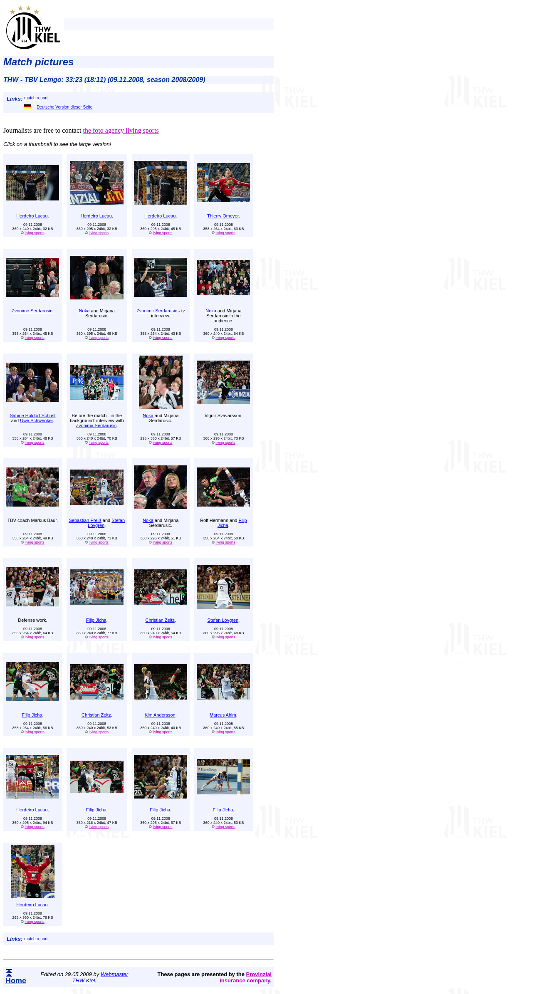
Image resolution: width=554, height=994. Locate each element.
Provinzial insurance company (246, 977)
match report (35, 98)
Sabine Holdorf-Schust (32, 415)
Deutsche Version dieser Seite (58, 107)
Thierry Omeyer (223, 215)
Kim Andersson (160, 714)
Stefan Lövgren (223, 620)
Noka (84, 310)
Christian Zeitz (160, 620)
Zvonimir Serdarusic (32, 310)
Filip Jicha (96, 620)
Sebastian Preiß (85, 520)
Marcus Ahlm (223, 714)
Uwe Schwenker (36, 420)
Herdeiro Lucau (31, 215)
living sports (35, 233)
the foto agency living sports (120, 130)
